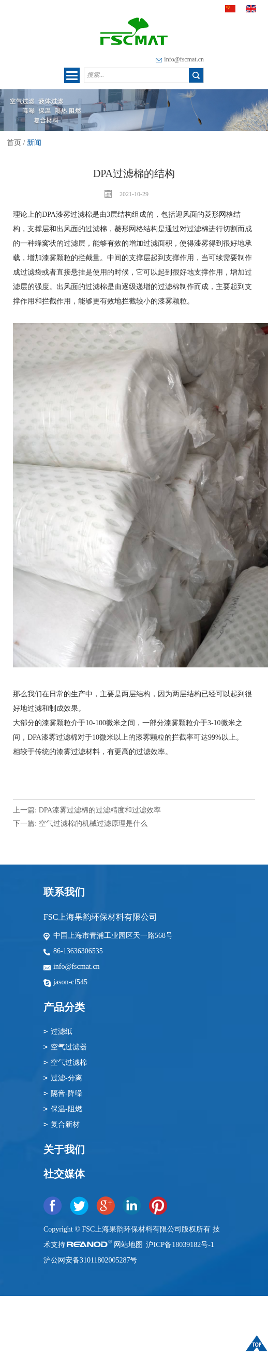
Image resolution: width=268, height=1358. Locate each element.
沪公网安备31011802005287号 (90, 1260)
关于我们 (64, 1149)
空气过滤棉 (69, 1062)
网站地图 (129, 1245)
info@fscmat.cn (184, 59)
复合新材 (65, 1124)
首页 (14, 143)
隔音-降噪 (66, 1093)
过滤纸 (61, 1031)
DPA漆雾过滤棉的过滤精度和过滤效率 (100, 810)
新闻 (34, 143)
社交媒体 (64, 1173)
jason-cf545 (70, 982)
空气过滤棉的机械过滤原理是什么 (93, 823)
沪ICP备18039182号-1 (180, 1245)
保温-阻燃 (66, 1109)
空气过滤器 (69, 1047)
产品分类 (64, 1007)
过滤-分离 (66, 1078)
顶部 (256, 1346)
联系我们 (64, 892)
